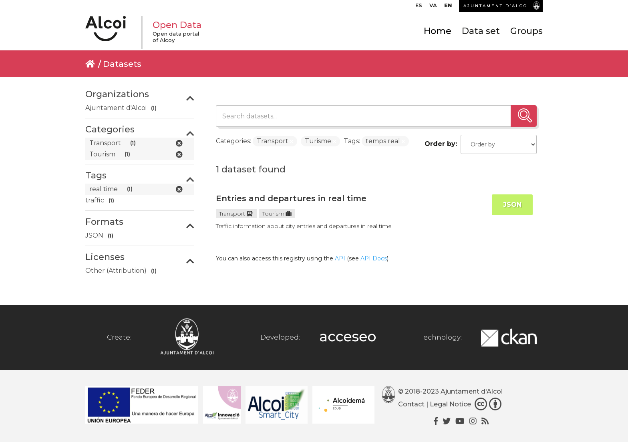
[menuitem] (418, 7)
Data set (481, 31)
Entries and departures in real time (291, 198)
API (340, 258)
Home (437, 31)
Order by (440, 144)
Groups (526, 31)
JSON (512, 204)
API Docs (373, 258)
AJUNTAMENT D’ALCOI (496, 5)
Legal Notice (450, 404)
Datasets (122, 64)
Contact (411, 404)
